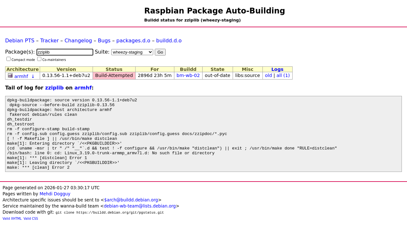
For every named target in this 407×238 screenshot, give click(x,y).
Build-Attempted (114, 75)
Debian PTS (19, 41)
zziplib (54, 88)
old (268, 75)
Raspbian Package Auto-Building (214, 10)
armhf (21, 76)
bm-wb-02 (188, 75)
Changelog (78, 41)
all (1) (283, 75)
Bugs (104, 41)
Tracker (49, 41)
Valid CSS (31, 233)
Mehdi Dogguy (54, 208)
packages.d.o (133, 41)
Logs (277, 69)
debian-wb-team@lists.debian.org (140, 220)
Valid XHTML (12, 233)
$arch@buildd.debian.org (131, 214)
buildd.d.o (169, 41)
